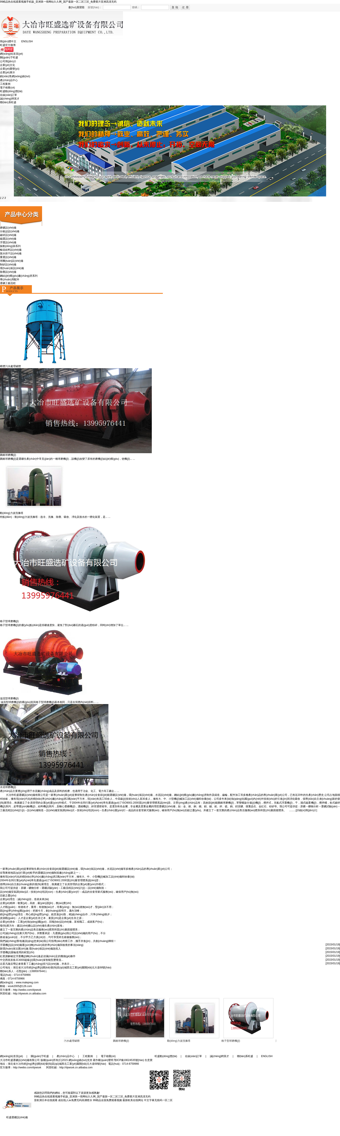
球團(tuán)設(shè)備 (11, 260)
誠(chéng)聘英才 (9, 98)
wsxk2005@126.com (20, 986)
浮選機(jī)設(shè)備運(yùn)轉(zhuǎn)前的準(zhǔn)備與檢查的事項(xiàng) (41, 944)
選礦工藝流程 (8, 283)
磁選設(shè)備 (8, 238)
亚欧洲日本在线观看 (45, 1100)
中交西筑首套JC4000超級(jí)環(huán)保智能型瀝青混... (31, 959)
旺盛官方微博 (8, 45)
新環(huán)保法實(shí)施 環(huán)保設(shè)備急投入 (30, 948)
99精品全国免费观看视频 (107, 1100)
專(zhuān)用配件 (9, 279)
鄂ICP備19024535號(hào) (129, 1060)
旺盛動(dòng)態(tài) (11, 91)
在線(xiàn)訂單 (8, 94)
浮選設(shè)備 (8, 242)
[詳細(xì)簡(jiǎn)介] (306, 810)
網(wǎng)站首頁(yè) (11, 53)
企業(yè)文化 (7, 65)
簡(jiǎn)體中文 (8, 41)
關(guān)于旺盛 (9, 57)
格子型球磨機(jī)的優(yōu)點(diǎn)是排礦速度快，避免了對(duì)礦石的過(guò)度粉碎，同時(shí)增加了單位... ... (64, 625)
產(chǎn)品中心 (9, 80)
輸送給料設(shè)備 (10, 249)
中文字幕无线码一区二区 (158, 1100)
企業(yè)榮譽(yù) (9, 68)
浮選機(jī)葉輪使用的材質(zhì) (17, 952)
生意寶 (148, 1060)
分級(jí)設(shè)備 (9, 231)
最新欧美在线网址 (133, 1100)
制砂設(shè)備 (8, 264)
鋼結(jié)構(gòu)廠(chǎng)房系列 (19, 275)
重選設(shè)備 (8, 257)
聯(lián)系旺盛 (8, 102)
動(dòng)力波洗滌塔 (179, 1040)
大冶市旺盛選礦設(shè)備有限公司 (26, 794)
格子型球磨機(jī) (231, 1040)
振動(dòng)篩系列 (10, 246)
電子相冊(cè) (7, 87)
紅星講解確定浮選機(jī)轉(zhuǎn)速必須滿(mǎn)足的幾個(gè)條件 (37, 956)
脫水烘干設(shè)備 (10, 253)
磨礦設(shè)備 (8, 227)
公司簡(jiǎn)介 (8, 61)
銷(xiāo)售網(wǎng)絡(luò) (15, 76)
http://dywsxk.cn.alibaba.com (29, 993)
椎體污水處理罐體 (70, 1040)
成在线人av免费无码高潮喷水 (75, 1100)
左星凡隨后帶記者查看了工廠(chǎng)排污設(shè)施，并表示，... (37, 963)
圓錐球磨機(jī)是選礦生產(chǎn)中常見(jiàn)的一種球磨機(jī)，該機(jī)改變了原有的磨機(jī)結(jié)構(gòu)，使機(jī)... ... (67, 458)
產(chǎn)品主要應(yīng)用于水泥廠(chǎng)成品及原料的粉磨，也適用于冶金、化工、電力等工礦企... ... (59, 791)
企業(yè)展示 (7, 72)
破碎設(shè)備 (8, 235)
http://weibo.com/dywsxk (27, 989)
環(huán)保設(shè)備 (12, 268)
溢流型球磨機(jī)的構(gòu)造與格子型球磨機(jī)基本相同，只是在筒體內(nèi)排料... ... (49, 702)
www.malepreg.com (27, 982)
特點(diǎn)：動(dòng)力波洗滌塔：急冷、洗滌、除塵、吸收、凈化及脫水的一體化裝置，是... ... (55, 516)
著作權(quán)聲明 (103, 1060)
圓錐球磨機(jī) (8, 454)
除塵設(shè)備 (8, 271)
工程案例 (5, 83)
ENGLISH (27, 41)
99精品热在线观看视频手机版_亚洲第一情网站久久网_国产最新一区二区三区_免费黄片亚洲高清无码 (58, 1)
